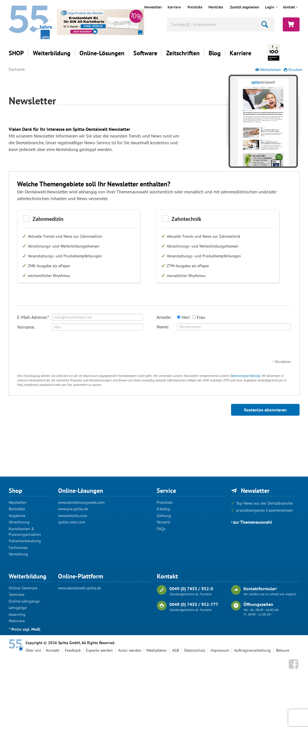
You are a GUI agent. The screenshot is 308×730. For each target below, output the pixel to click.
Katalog (163, 508)
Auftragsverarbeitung (252, 650)
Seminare (16, 594)
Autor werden (130, 650)
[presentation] (59, 347)
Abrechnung (19, 522)
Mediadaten (157, 650)
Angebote (17, 515)
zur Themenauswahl (252, 522)
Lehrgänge (18, 607)
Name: (163, 326)
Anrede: (164, 317)
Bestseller (17, 508)
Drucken (295, 69)
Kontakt (289, 7)
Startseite (16, 69)
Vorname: (26, 327)
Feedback (73, 650)
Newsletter (153, 7)
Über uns (33, 650)
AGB (175, 650)
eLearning (17, 614)
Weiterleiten (270, 69)
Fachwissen (18, 547)
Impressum (220, 650)
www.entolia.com (72, 515)
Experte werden (99, 650)
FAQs (161, 528)
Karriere (174, 7)
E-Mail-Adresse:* (33, 317)
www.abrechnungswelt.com (81, 502)
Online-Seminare (23, 588)
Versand (163, 522)
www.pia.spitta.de (73, 508)
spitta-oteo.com (71, 522)
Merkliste (215, 7)
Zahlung (164, 515)
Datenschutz (194, 650)
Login (270, 7)
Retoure (282, 650)
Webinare (17, 620)
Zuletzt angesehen (244, 7)
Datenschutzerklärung (245, 376)
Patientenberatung (25, 540)
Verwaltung (18, 554)
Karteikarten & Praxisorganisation (25, 531)
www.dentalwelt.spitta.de (79, 588)
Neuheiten (17, 502)
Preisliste (195, 7)
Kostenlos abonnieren (265, 410)
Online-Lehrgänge (24, 601)
